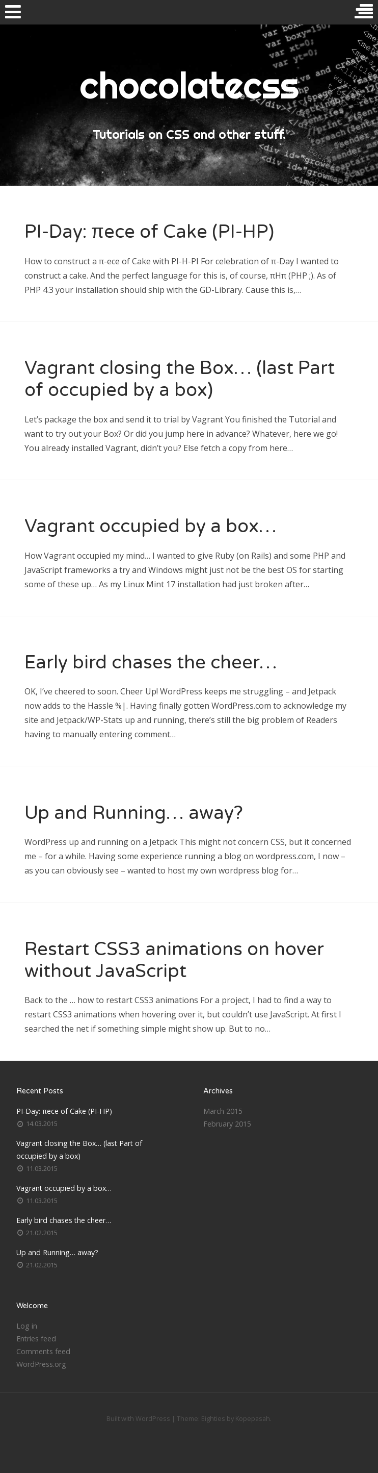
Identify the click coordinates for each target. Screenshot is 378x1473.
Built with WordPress (138, 1418)
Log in (26, 1326)
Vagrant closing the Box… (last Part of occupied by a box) (179, 379)
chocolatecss (189, 85)
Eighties (213, 1418)
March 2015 (222, 1111)
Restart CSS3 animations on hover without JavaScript (174, 960)
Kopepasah (252, 1418)
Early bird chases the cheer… (150, 662)
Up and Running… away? (133, 813)
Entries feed (36, 1338)
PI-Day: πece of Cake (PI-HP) (149, 232)
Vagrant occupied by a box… (150, 526)
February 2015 (227, 1124)
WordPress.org (41, 1364)
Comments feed (43, 1351)
